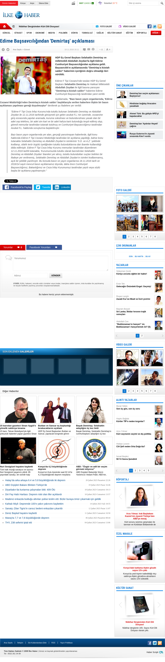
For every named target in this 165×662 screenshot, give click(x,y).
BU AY (148, 256)
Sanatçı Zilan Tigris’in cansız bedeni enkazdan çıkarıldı (34, 508)
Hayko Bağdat (134, 420)
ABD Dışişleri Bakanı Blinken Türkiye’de (26, 485)
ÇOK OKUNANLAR (126, 245)
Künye (23, 3)
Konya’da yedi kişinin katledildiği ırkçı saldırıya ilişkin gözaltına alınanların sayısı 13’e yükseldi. (140, 573)
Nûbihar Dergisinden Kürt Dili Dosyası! (39, 26)
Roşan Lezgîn (134, 297)
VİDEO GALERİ (124, 344)
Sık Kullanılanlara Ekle (37, 643)
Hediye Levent (134, 445)
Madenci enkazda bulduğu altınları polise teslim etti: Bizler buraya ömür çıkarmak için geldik (53, 499)
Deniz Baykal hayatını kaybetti (21, 513)
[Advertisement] (56, 219)
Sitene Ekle (43, 3)
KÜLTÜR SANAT (125, 588)
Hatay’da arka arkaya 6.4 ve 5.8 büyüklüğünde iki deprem (35, 480)
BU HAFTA (139, 256)
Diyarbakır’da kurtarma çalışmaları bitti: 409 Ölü (30, 489)
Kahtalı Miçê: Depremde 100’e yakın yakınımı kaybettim (34, 503)
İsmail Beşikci (134, 457)
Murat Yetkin (134, 407)
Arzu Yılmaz (134, 432)
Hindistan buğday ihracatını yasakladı (143, 104)
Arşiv (32, 3)
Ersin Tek (134, 285)
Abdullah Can (134, 324)
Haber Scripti (152, 652)
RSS (53, 643)
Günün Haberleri (9, 3)
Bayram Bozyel (134, 312)
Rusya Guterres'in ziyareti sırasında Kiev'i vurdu (142, 135)
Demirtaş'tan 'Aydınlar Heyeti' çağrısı (144, 124)
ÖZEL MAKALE (124, 533)
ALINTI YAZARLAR (126, 400)
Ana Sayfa (8, 643)
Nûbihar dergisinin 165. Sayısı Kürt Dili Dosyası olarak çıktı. (140, 626)
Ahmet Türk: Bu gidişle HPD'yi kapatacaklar (144, 114)
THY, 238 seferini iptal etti (18, 522)
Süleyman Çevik (134, 272)
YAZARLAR (122, 265)
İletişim (20, 643)
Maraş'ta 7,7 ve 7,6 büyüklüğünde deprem (27, 518)
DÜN (131, 256)
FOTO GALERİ (123, 190)
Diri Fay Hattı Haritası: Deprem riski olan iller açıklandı (33, 494)
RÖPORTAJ (122, 479)
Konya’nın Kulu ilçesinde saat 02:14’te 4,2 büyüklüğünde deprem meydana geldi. (56, 470)
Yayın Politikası (66, 643)
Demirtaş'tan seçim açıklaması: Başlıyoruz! (145, 94)
